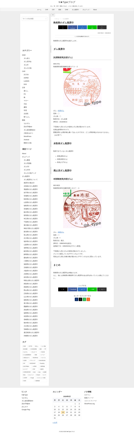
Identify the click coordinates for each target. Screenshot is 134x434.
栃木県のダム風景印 (31, 212)
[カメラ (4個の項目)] (44, 375)
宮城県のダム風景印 (31, 196)
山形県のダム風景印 (31, 202)
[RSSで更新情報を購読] (88, 299)
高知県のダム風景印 (31, 310)
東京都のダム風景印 (31, 225)
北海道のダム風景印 (31, 186)
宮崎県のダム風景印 (31, 329)
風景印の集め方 (29, 183)
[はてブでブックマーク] (82, 27)
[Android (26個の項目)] (43, 352)
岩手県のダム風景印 (31, 192)
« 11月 (55, 422)
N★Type (25, 395)
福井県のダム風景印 (31, 241)
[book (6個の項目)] (34, 372)
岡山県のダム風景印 (31, 290)
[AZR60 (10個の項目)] (35, 366)
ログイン (87, 395)
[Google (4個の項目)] (32, 378)
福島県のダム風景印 (31, 205)
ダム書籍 (27, 160)
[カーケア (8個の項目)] (26, 369)
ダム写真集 (27, 163)
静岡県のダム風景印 (31, 254)
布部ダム (61, 232)
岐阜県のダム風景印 (31, 251)
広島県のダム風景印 (31, 293)
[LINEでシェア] (92, 27)
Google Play (26, 409)
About (24, 153)
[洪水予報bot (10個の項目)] (26, 366)
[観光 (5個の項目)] (24, 375)
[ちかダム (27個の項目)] (26, 352)
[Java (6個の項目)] (39, 372)
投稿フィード (89, 398)
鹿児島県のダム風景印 (31, 332)
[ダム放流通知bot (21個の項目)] (27, 355)
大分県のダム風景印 (31, 326)
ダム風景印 (26, 176)
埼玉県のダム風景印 (31, 218)
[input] (34, 19)
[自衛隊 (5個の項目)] (44, 372)
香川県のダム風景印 (31, 303)
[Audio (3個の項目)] (28, 381)
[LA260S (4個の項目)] (25, 378)
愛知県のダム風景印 (31, 258)
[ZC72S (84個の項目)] (30, 346)
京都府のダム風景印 (31, 267)
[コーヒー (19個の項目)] (43, 355)
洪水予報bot (26, 404)
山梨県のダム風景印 (31, 245)
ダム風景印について (31, 179)
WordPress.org (89, 404)
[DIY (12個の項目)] (25, 363)
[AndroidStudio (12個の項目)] (42, 360)
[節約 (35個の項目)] (40, 349)
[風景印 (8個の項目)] (43, 369)
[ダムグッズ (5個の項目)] (31, 375)
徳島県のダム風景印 (31, 300)
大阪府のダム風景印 (31, 271)
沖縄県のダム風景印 (31, 336)
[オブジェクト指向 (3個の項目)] (41, 378)
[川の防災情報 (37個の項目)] (33, 349)
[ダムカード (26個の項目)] (34, 352)
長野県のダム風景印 (31, 248)
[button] (102, 27)
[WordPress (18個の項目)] (35, 357)
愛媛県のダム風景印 (31, 306)
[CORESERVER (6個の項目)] (26, 372)
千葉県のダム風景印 (31, 222)
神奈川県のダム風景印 (31, 228)
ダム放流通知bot (27, 401)
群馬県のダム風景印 (31, 215)
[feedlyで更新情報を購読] (84, 299)
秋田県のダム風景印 (31, 199)
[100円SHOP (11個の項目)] (33, 363)
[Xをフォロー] (80, 299)
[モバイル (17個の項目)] (43, 357)
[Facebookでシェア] (72, 27)
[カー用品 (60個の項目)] (43, 346)
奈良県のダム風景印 (31, 277)
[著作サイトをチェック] (76, 299)
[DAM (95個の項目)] (24, 346)
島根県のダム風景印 (31, 287)
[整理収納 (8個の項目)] (43, 366)
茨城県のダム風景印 (31, 209)
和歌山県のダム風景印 (31, 280)
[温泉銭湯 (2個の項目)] (40, 381)
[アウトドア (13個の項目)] (33, 360)
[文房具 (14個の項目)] (25, 360)
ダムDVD (27, 170)
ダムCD (26, 166)
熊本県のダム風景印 (31, 323)
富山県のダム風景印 (31, 235)
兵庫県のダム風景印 (31, 274)
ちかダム (25, 398)
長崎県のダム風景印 (31, 319)
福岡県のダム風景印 (31, 313)
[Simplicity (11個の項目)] (43, 363)
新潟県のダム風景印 (31, 231)
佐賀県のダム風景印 (31, 316)
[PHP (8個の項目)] (35, 369)
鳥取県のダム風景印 (31, 284)
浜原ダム (61, 111)
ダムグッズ (26, 157)
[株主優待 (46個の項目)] (25, 349)
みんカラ (25, 407)
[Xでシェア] (63, 27)
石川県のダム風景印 (31, 238)
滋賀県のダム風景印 (31, 264)
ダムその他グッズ (30, 173)
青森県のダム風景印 (31, 189)
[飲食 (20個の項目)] (36, 355)
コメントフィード (90, 401)
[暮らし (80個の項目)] (37, 346)
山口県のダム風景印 (31, 297)
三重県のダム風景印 (31, 261)
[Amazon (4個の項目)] (38, 375)
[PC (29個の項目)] (45, 349)
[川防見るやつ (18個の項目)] (26, 357)
